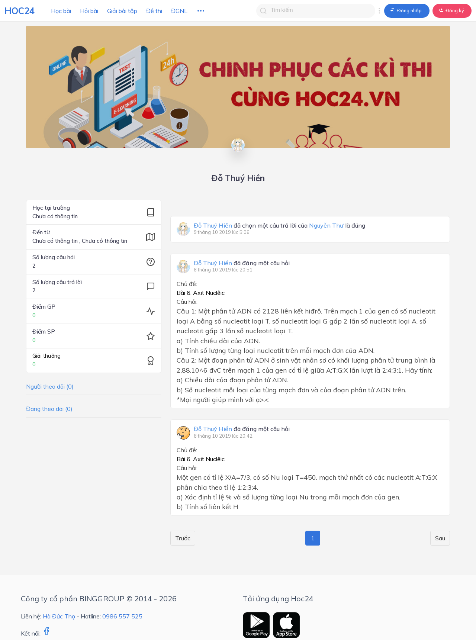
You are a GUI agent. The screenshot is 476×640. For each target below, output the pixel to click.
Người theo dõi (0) (50, 386)
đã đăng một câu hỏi (242, 263)
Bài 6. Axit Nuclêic (201, 292)
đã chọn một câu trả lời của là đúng (279, 225)
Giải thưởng (46, 356)
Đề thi (154, 11)
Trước (182, 538)
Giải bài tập (122, 11)
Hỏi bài (89, 11)
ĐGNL (179, 11)
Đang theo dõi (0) (49, 408)
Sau (440, 538)
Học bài (61, 11)
